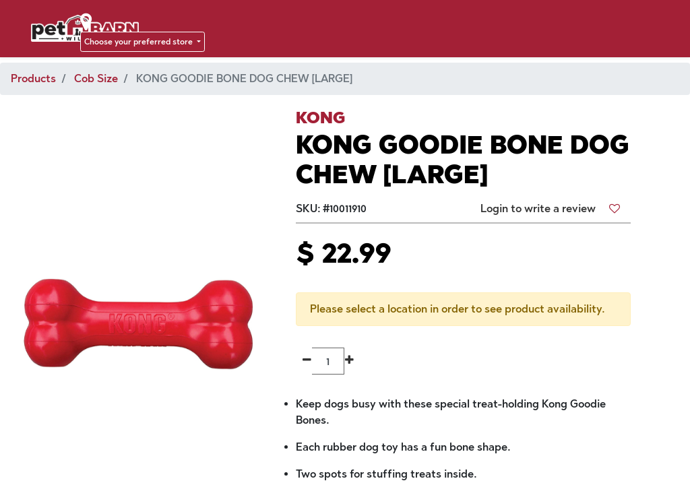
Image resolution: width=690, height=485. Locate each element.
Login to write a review (538, 208)
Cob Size (96, 78)
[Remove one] (307, 361)
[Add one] (349, 361)
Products (33, 78)
